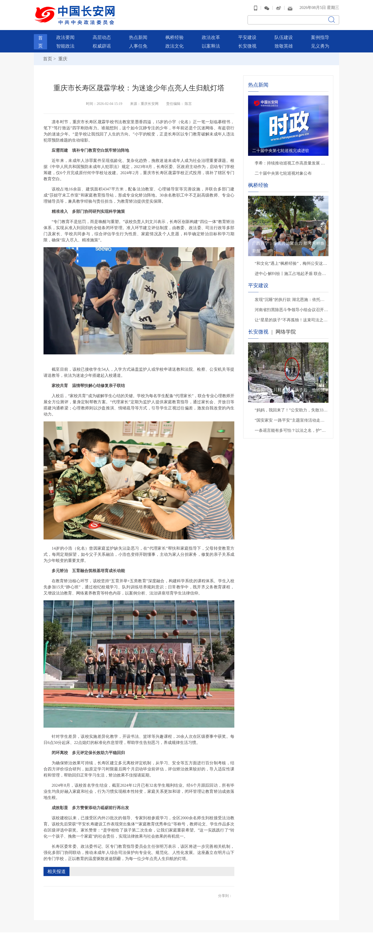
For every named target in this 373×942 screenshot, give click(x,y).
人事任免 (138, 45)
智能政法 (65, 45)
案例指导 (320, 36)
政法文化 (174, 45)
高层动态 (102, 36)
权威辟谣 (102, 45)
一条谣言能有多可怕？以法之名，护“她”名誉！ (291, 429)
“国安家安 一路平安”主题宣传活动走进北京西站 (291, 419)
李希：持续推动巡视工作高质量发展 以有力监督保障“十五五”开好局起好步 (291, 162)
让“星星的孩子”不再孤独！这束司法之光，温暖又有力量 (291, 319)
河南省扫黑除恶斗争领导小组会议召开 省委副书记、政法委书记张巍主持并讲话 (291, 309)
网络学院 (286, 331)
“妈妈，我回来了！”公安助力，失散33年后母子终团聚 (291, 409)
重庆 (62, 58)
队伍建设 (284, 36)
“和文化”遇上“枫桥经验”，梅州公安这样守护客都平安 (291, 262)
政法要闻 (65, 36)
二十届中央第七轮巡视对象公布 (283, 172)
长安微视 (247, 45)
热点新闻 (138, 36)
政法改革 (211, 36)
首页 (47, 58)
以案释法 (211, 45)
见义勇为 (320, 45)
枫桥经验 (174, 36)
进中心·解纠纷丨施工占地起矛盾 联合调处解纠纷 (291, 273)
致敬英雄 (284, 45)
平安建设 (247, 36)
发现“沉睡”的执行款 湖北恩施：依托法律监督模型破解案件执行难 (291, 299)
